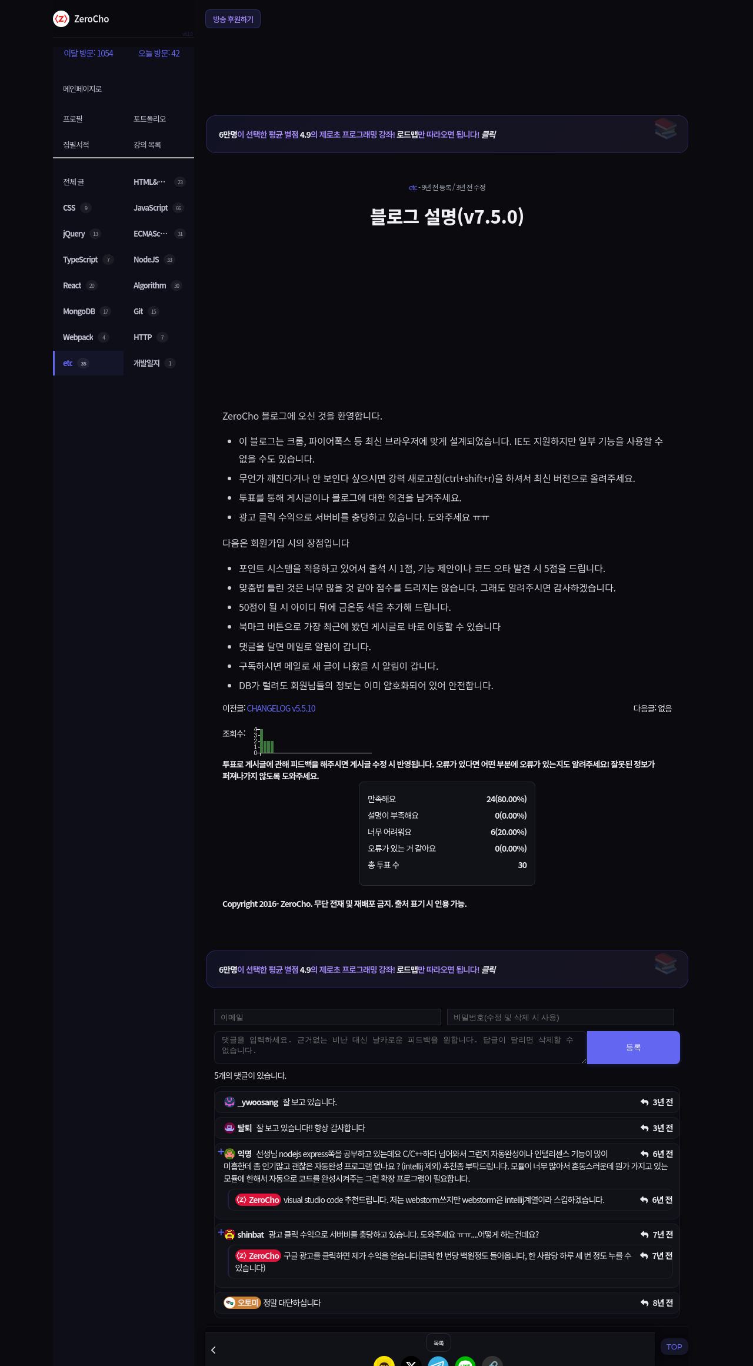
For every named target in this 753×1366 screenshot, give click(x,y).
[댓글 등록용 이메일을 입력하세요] (327, 1017)
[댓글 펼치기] (220, 1152)
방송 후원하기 (233, 19)
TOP (674, 1346)
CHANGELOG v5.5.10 (280, 708)
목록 (439, 1342)
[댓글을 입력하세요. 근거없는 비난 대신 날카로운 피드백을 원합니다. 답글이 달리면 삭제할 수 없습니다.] (400, 1047)
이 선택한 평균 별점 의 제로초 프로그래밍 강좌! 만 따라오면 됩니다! (357, 134)
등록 (633, 1047)
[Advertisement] (447, 64)
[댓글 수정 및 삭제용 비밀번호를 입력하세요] (560, 1017)
